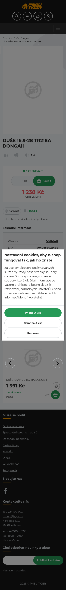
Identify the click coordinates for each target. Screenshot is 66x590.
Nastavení (33, 333)
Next (57, 363)
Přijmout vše (33, 312)
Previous (10, 363)
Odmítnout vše (33, 323)
